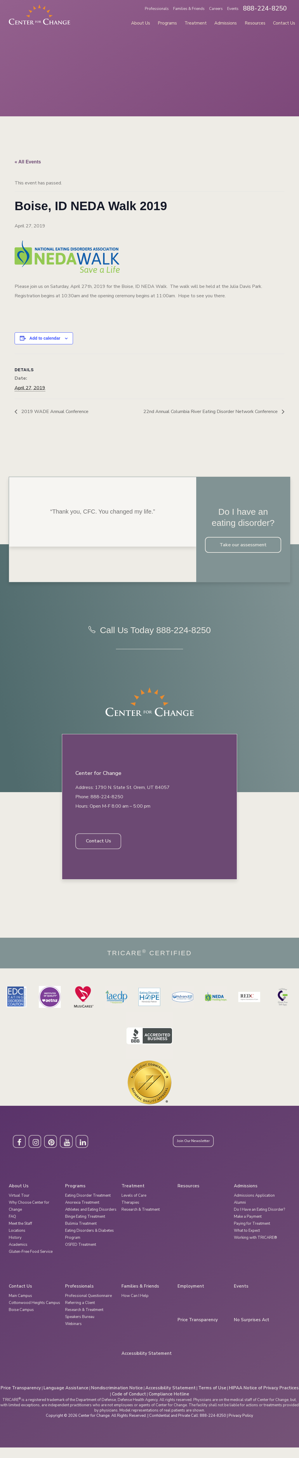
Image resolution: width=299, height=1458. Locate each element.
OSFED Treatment (80, 1255)
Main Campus (20, 1306)
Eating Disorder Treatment (88, 1206)
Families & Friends (189, 8)
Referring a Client (80, 1313)
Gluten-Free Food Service (31, 1262)
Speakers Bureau (79, 1327)
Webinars (73, 1334)
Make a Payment (248, 1227)
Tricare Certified (149, 963)
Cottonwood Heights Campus (34, 1313)
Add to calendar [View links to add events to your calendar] (44, 338)
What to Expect (247, 1241)
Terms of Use (212, 1398)
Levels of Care (133, 1206)
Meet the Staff (20, 1234)
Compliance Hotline (169, 1404)
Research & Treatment (140, 1220)
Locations (17, 1241)
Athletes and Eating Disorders (91, 1220)
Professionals (157, 8)
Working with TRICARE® (255, 1248)
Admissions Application (254, 1206)
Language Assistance (66, 1398)
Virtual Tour (19, 1206)
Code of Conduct (129, 1404)
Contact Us (284, 23)
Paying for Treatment (252, 1234)
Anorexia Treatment (82, 1213)
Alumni (240, 1213)
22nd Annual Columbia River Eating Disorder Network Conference (211, 411)
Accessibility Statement (146, 1364)
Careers (216, 8)
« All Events (28, 161)
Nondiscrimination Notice (117, 1398)
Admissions (225, 23)
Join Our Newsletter (198, 1152)
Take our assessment (243, 545)
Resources (255, 23)
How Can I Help (135, 1306)
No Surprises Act (251, 1330)
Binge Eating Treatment (85, 1227)
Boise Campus (21, 1320)
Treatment (196, 23)
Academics (18, 1255)
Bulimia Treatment (81, 1234)
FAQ (12, 1227)
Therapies (130, 1213)
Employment (191, 1297)
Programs (167, 23)
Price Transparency (198, 1330)
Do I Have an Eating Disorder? (259, 1220)
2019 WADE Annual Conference (54, 411)
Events (233, 8)
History (15, 1248)
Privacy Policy (241, 1426)
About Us (140, 23)
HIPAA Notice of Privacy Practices (264, 1398)
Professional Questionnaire (88, 1306)
